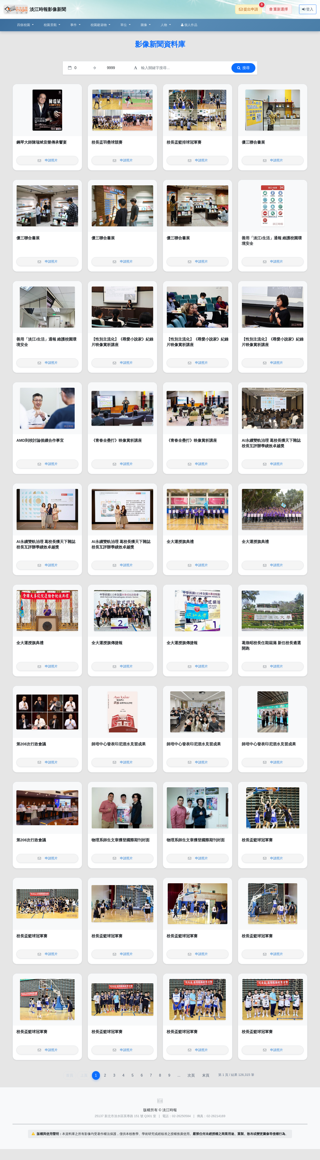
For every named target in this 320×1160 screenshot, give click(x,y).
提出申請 (250, 8)
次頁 (191, 1075)
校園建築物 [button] (99, 25)
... (178, 1075)
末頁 (205, 1075)
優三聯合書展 (253, 142)
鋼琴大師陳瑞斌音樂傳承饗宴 (41, 142)
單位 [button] (124, 25)
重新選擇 (278, 9)
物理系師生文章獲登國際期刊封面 (120, 840)
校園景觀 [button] (51, 25)
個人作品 (189, 25)
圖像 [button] (144, 25)
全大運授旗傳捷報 (106, 643)
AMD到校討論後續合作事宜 (40, 440)
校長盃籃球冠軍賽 (257, 840)
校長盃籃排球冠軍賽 (184, 142)
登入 (307, 9)
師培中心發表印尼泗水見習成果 (118, 744)
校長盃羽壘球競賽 (106, 142)
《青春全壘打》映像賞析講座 (116, 440)
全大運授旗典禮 (180, 542)
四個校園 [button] (24, 25)
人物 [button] (164, 25)
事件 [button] (74, 25)
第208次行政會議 (31, 744)
